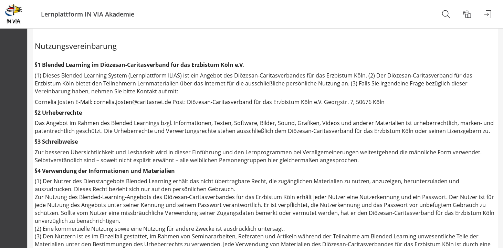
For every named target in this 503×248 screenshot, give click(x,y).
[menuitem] (446, 14)
